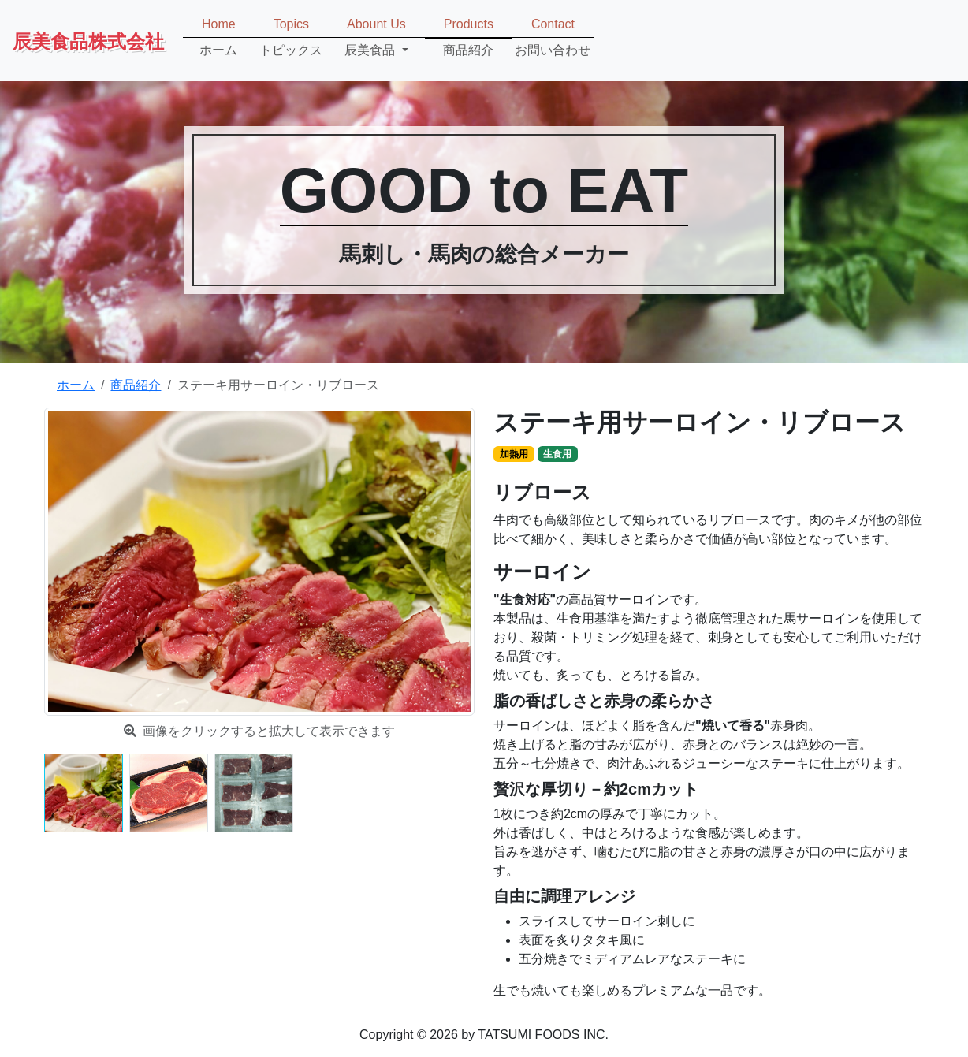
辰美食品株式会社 (88, 41)
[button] (376, 37)
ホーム (76, 385)
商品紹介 (135, 385)
